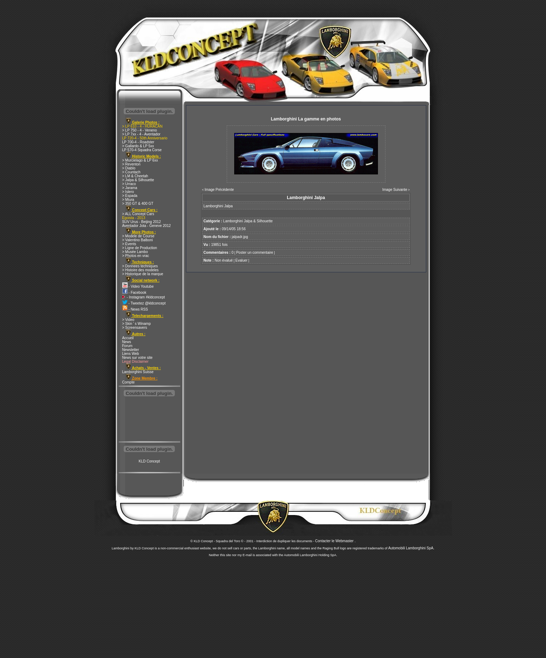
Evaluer (241, 260)
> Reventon (131, 164)
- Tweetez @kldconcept (144, 303)
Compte (128, 382)
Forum (127, 346)
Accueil (128, 338)
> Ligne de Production (139, 248)
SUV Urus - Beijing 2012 (141, 222)
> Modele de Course (138, 236)
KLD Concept (149, 461)
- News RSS (135, 309)
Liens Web (130, 354)
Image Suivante (394, 190)
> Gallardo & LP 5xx (138, 146)
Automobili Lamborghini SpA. (411, 548)
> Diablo (129, 168)
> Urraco (129, 184)
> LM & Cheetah (135, 176)
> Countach (131, 172)
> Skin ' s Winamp (136, 324)
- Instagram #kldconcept (143, 297)
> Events (129, 244)
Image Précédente (219, 190)
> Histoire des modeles (140, 270)
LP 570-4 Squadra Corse (142, 150)
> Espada (130, 196)
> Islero (128, 192)
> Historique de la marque (142, 274)
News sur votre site (137, 358)
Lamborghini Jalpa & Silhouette (247, 221)
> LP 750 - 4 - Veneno (139, 130)
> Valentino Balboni (137, 240)
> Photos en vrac (135, 256)
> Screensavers (134, 328)
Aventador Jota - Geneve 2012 (146, 226)
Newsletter (130, 350)
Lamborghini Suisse (138, 372)
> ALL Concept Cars (138, 214)
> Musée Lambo (135, 252)
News (126, 342)
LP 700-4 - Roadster (138, 142)
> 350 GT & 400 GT (137, 204)
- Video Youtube (138, 286)
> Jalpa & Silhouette (138, 180)
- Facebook (134, 293)
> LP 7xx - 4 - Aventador (141, 134)
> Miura (128, 200)
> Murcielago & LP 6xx (140, 160)
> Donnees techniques (140, 266)
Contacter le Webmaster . (335, 541)
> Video (128, 320)
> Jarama (129, 188)
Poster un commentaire (254, 252)
